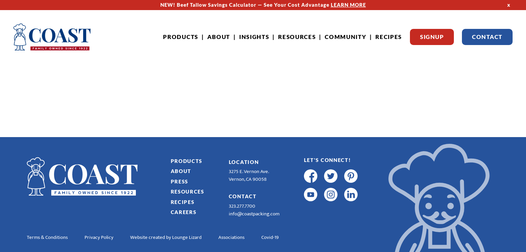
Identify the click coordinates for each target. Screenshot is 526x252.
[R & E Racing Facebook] (310, 213)
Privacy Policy (99, 237)
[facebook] (310, 176)
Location (244, 162)
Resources (297, 36)
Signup (432, 36)
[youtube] (310, 194)
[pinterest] (351, 176)
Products (180, 36)
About (218, 36)
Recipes (388, 36)
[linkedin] (351, 194)
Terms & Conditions (47, 237)
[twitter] (330, 176)
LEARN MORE (348, 5)
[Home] (52, 37)
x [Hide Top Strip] (509, 5)
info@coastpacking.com (254, 214)
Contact (487, 36)
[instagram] (330, 194)
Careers (184, 212)
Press (180, 181)
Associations (231, 237)
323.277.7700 (242, 206)
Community (345, 36)
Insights (254, 36)
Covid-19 (270, 237)
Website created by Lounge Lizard (166, 237)
